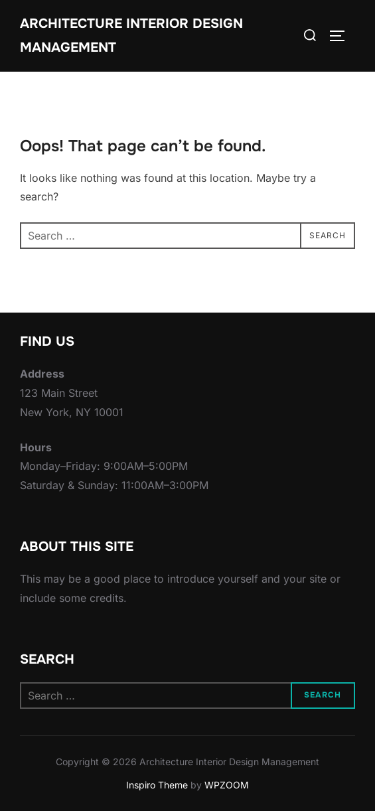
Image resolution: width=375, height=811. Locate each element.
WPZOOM (226, 784)
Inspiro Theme (157, 784)
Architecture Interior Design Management (131, 35)
